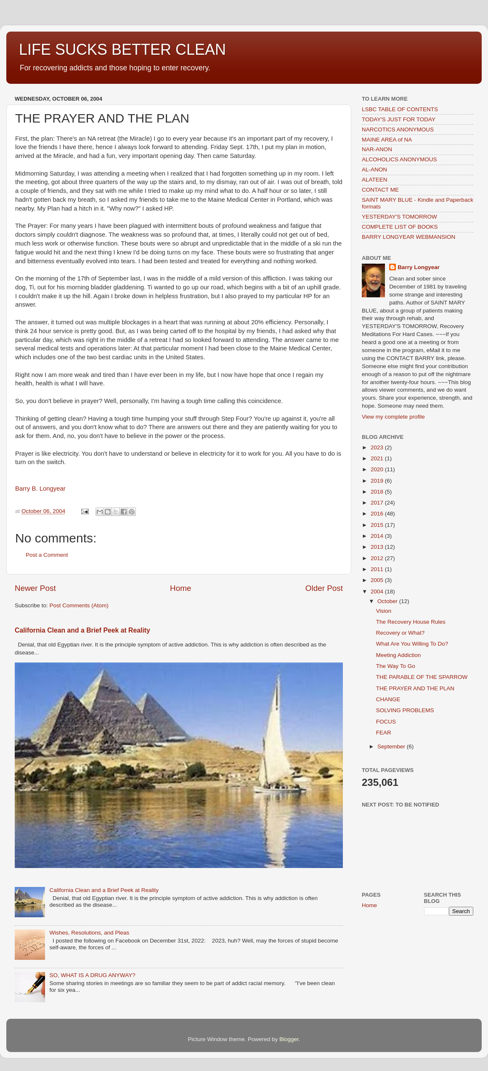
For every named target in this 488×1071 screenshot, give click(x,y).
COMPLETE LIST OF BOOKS (400, 227)
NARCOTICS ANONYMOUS (398, 129)
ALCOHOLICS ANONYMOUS (399, 159)
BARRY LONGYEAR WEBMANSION (408, 237)
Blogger (289, 1039)
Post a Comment (47, 555)
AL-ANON (374, 169)
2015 (378, 525)
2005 (378, 580)
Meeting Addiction (398, 655)
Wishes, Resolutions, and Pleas (89, 932)
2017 (378, 502)
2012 (378, 558)
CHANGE (388, 699)
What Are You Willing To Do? (412, 644)
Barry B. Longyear (40, 488)
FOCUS (386, 721)
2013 (378, 547)
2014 (378, 536)
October (388, 601)
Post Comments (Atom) (79, 605)
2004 (378, 591)
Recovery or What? (400, 633)
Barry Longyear (419, 267)
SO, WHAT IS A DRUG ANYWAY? (92, 975)
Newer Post (35, 588)
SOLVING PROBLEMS (405, 710)
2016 (378, 513)
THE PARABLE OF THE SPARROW (422, 677)
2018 (378, 492)
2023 (378, 447)
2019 (378, 481)
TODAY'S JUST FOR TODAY (398, 119)
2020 (378, 469)
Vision (384, 611)
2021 (378, 458)
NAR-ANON (377, 149)
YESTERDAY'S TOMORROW (399, 217)
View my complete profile (393, 417)
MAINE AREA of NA (387, 139)
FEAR (383, 732)
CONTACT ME (380, 190)
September (392, 746)
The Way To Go (395, 666)
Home (180, 588)
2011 (378, 569)
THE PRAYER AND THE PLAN (415, 688)
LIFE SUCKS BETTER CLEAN (122, 49)
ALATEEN (374, 179)
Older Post (324, 588)
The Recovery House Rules (411, 622)
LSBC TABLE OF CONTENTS (400, 109)
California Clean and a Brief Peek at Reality (82, 630)
